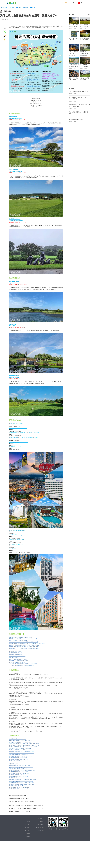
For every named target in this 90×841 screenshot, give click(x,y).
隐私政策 (27, 830)
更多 (89, 14)
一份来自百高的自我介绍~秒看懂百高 (78, 91)
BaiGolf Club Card (40, 827)
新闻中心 (7, 11)
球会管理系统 (40, 830)
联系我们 (27, 827)
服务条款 (27, 833)
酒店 (19, 7)
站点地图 (27, 824)
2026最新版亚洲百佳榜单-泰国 (76, 119)
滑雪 (12, 7)
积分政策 (27, 836)
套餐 (26, 7)
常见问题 (27, 821)
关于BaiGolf (40, 821)
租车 (33, 7)
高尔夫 (5, 7)
